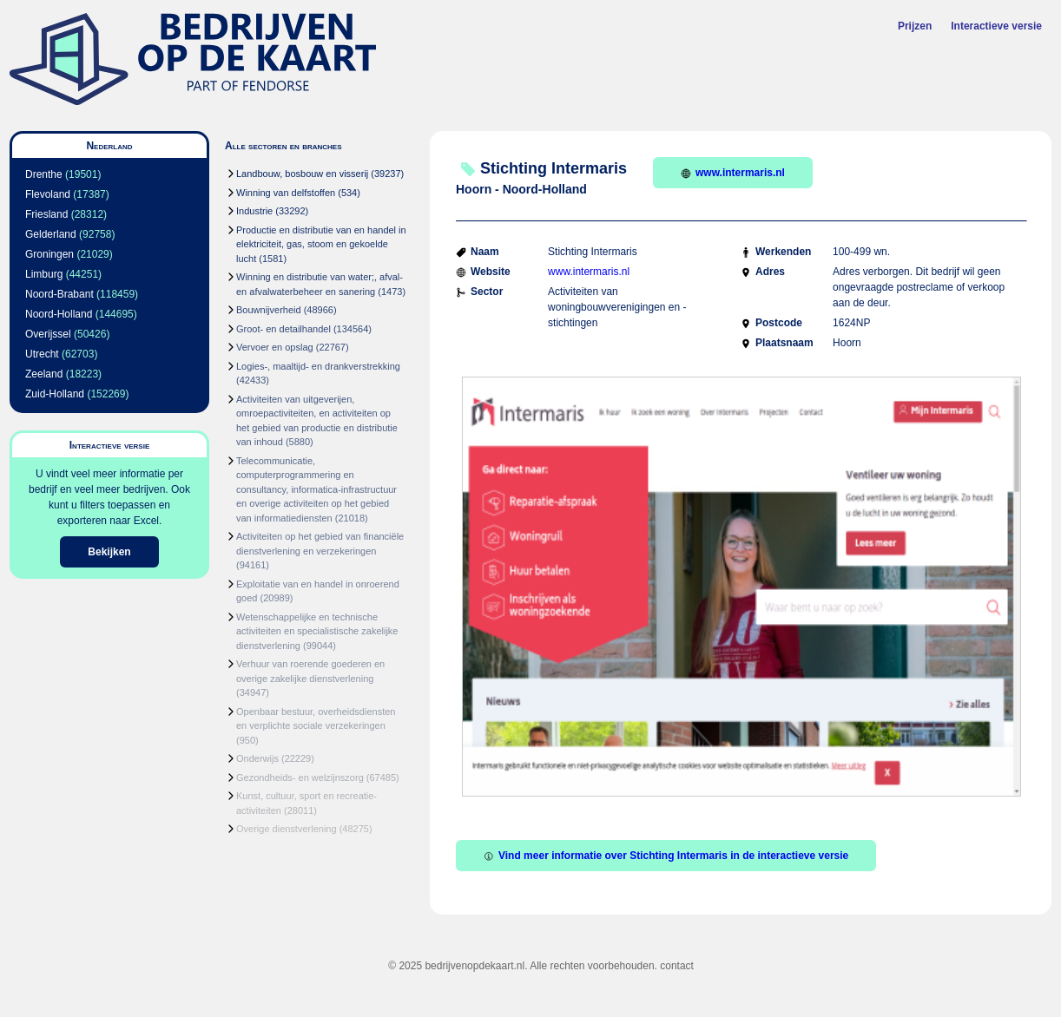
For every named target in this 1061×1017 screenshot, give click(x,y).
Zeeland (44, 374)
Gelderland (50, 234)
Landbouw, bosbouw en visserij (302, 173)
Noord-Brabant (59, 294)
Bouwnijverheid (268, 310)
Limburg (44, 274)
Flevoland (47, 194)
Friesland (46, 214)
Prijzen (915, 26)
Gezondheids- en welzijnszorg (300, 777)
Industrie (254, 211)
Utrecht (42, 354)
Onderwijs (257, 758)
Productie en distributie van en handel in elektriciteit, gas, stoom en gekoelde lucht (321, 244)
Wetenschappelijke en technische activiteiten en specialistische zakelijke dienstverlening (317, 631)
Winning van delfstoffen (285, 192)
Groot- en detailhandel (283, 329)
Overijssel (48, 334)
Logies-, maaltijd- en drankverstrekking (318, 366)
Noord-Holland (58, 314)
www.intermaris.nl (733, 173)
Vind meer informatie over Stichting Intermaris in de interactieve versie (666, 856)
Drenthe (44, 174)
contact (677, 966)
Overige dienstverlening (286, 828)
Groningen (49, 254)
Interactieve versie (996, 26)
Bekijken (109, 552)
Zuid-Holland (54, 394)
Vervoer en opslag (274, 347)
